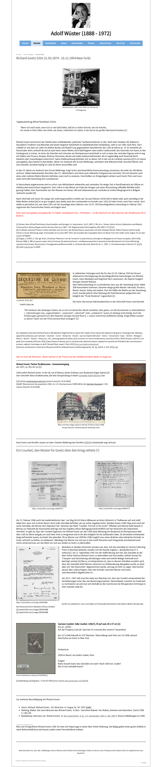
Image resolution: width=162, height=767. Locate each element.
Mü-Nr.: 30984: (64, 626)
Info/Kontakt (135, 43)
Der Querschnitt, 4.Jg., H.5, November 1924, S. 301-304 (89, 715)
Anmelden (144, 763)
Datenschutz (26, 761)
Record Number (71, 680)
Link (115, 347)
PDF (112, 227)
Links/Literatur (105, 43)
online (19, 235)
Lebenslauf (28, 247)
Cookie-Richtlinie (35, 761)
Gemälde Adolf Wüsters (90, 375)
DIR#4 (88, 442)
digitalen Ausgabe (94, 384)
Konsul (63, 43)
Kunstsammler (77, 43)
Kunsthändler (50, 43)
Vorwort (25, 43)
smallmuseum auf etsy (36, 381)
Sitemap (43, 761)
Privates (91, 43)
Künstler (36, 43)
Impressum (19, 761)
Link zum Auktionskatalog (86, 344)
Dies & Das (120, 43)
